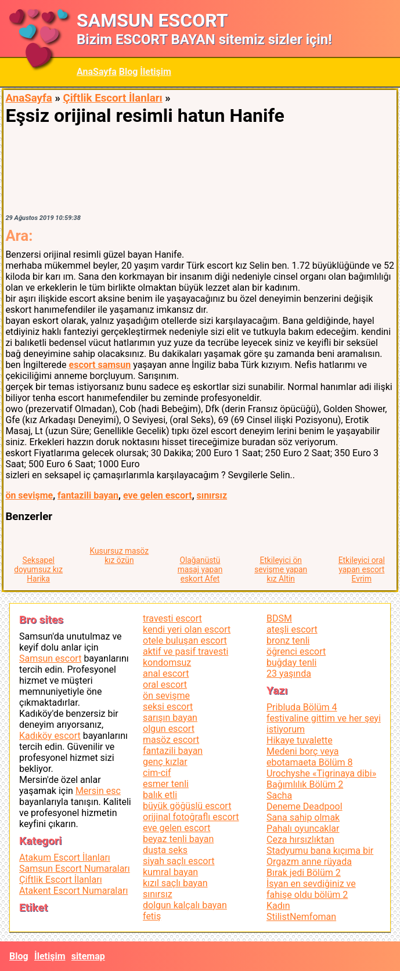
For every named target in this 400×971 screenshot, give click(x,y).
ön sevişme (29, 495)
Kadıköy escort (50, 735)
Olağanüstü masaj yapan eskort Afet (200, 569)
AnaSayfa (97, 71)
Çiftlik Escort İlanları (112, 98)
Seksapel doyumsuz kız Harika (38, 569)
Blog (128, 71)
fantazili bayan (87, 495)
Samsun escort (50, 658)
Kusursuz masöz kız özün (119, 555)
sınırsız (212, 495)
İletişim (155, 71)
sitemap (88, 956)
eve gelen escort (157, 495)
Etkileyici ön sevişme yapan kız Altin (280, 569)
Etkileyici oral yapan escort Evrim (361, 569)
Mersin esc (98, 790)
